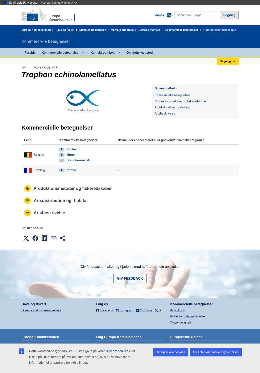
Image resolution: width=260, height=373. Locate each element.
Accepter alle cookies (170, 352)
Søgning (229, 15)
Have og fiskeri (65, 29)
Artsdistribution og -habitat (172, 107)
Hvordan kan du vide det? (59, 2)
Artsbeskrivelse (165, 113)
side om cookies (117, 351)
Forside (30, 52)
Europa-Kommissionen (36, 29)
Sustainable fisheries (92, 29)
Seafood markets (149, 29)
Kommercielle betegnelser (181, 29)
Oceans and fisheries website (41, 310)
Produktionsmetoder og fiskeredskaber (181, 101)
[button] (26, 238)
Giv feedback (130, 278)
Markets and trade (122, 29)
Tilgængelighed (180, 322)
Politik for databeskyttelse (187, 316)
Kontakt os (177, 310)
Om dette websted (139, 52)
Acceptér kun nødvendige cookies (215, 352)
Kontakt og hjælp (103, 52)
